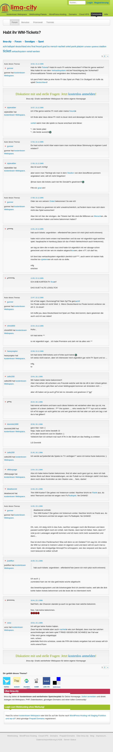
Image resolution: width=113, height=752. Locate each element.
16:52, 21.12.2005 (37, 64)
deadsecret (12, 489)
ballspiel (11, 46)
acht (5, 46)
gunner (10, 68)
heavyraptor (12, 351)
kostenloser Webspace (17, 14)
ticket (7, 51)
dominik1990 (12, 424)
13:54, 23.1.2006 (37, 470)
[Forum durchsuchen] (77, 3)
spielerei (95, 46)
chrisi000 (11, 326)
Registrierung (101, 2)
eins (29, 46)
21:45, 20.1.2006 (37, 452)
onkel (68, 46)
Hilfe (106, 14)
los (48, 46)
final (33, 46)
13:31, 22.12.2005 (37, 229)
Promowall (38, 22)
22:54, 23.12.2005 (37, 326)
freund (39, 46)
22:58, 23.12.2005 (37, 351)
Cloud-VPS (84, 14)
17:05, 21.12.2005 (37, 163)
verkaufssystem (19, 51)
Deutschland (41, 82)
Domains (73, 14)
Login (90, 2)
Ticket (44, 67)
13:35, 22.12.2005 (37, 278)
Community (97, 14)
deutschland (21, 46)
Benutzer (25, 22)
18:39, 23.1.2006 (37, 561)
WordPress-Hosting (58, 14)
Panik (94, 493)
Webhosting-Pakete (38, 14)
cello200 (11, 376)
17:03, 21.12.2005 (37, 142)
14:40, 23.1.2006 (37, 489)
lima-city (7, 41)
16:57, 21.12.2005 (37, 107)
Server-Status (70, 740)
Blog (92, 736)
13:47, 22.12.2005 (37, 297)
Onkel (52, 201)
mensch (54, 46)
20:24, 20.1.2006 (37, 402)
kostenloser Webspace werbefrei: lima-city (29, 8)
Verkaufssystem (58, 70)
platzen (80, 46)
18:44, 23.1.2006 (37, 600)
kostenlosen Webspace (14, 115)
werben (36, 51)
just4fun (10, 561)
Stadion (70, 173)
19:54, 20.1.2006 (37, 376)
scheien (87, 46)
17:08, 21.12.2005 (37, 198)
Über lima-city (83, 736)
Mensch (97, 216)
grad (44, 46)
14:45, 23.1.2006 (37, 506)
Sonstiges (30, 41)
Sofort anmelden (89, 696)
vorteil (29, 51)
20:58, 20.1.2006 (37, 424)
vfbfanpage (12, 469)
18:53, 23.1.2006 (37, 623)
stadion (102, 46)
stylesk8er (11, 107)
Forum (15, 22)
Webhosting (12, 736)
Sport (41, 41)
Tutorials (50, 22)
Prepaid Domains (36, 718)
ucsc (9, 623)
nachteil (61, 46)
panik (73, 46)
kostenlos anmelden (81, 94)
